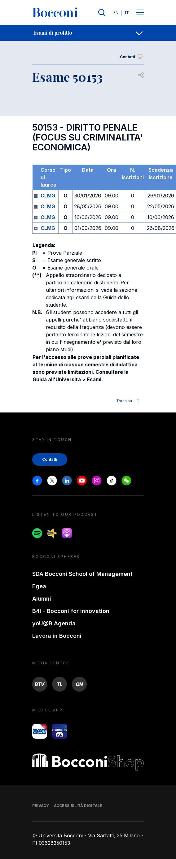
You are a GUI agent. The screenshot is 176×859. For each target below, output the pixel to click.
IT (127, 12)
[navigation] (88, 33)
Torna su (129, 401)
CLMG (48, 195)
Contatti (132, 57)
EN (115, 12)
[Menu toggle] (140, 12)
